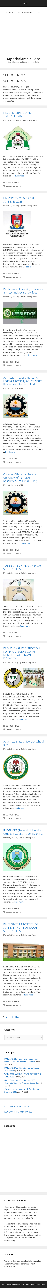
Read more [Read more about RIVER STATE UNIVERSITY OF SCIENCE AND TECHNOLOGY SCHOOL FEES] (28, 994)
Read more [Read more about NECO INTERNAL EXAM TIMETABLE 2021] (19, 176)
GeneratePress (39, 1284)
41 (13, 1017)
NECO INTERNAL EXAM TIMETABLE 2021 (17, 114)
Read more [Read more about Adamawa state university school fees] (19, 808)
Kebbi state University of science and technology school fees (23, 290)
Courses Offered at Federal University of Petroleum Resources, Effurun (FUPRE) (20, 477)
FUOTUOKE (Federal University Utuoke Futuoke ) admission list (23, 831)
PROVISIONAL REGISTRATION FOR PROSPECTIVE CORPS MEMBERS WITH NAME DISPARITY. (21, 653)
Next (18, 1017)
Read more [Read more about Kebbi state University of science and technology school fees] (32, 355)
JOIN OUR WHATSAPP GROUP (17, 1106)
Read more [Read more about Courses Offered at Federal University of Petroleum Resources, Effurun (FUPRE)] (25, 543)
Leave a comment (13, 186)
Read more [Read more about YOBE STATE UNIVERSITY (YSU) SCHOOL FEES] (25, 626)
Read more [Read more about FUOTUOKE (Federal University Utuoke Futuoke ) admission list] (19, 902)
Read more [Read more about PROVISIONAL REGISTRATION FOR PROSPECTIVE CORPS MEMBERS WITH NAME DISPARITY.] (22, 719)
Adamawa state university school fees (23, 743)
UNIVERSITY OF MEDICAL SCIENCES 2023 (19, 199)
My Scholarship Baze (23, 58)
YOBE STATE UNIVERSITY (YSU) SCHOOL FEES (22, 567)
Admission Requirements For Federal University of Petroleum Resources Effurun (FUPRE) (22, 381)
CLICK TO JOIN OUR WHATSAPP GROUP (23, 12)
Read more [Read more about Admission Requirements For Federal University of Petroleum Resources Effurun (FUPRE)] (10, 452)
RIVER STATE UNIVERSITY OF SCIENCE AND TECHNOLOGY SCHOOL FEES (21, 927)
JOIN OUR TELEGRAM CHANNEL (18, 1112)
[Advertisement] (23, 36)
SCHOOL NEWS (12, 182)
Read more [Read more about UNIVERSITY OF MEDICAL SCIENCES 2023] (29, 266)
